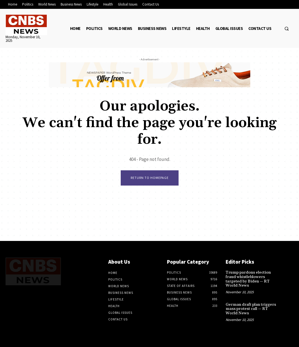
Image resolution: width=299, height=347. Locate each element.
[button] (286, 28)
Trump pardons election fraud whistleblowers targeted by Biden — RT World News (247, 279)
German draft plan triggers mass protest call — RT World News (250, 308)
